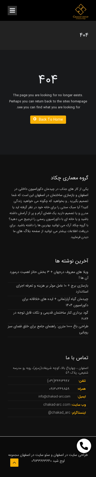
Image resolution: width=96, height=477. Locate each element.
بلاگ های (23, 231)
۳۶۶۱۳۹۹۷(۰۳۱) (58, 381)
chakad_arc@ (59, 413)
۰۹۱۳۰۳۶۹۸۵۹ (59, 389)
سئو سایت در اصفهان (35, 455)
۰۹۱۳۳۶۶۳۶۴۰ (41, 461)
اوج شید (59, 461)
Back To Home (48, 119)
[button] (84, 446)
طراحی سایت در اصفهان (71, 455)
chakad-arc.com (56, 405)
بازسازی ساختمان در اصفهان (54, 195)
